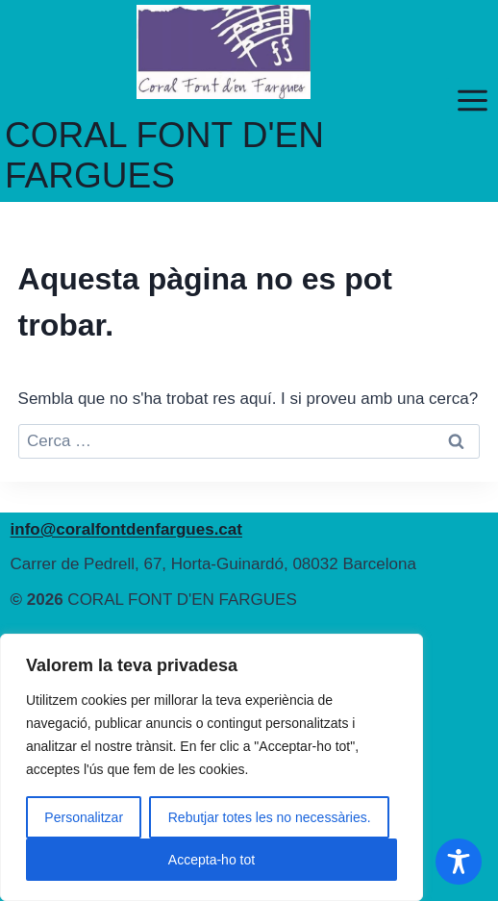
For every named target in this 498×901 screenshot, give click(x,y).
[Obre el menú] (472, 101)
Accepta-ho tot (211, 859)
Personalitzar (83, 817)
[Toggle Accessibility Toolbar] (459, 862)
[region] (211, 767)
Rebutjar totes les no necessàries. (269, 817)
